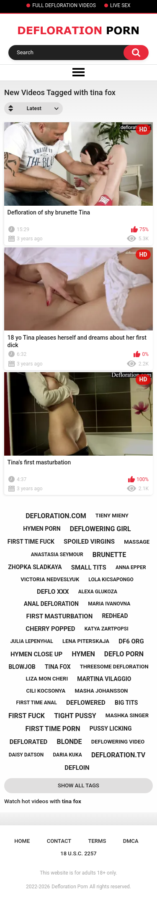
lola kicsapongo (110, 579)
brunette (109, 555)
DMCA (131, 841)
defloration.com (56, 516)
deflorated (29, 742)
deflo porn (124, 654)
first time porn (52, 729)
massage (136, 542)
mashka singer (127, 715)
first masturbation (59, 616)
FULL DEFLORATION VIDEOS (64, 5)
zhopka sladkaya (35, 567)
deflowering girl (100, 529)
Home (22, 841)
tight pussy (75, 716)
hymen (83, 654)
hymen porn (41, 528)
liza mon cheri (47, 679)
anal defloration (51, 603)
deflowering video (118, 742)
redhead (115, 616)
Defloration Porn (69, 887)
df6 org (131, 641)
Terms (97, 841)
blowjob (21, 666)
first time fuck (31, 541)
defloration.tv (118, 755)
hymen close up (36, 654)
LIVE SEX (120, 5)
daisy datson (26, 755)
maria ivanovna (109, 604)
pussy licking (111, 728)
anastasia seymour (57, 554)
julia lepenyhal (31, 641)
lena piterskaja (85, 641)
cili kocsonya (46, 691)
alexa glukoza (97, 592)
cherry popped (50, 629)
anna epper (131, 567)
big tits (126, 702)
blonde (69, 742)
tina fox (58, 666)
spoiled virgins (89, 541)
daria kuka (67, 755)
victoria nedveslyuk (50, 579)
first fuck (26, 716)
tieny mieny (112, 515)
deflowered (86, 702)
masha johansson (101, 691)
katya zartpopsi (107, 629)
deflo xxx (53, 591)
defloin (76, 767)
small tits (88, 567)
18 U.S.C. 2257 (78, 853)
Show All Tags (78, 785)
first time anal (36, 703)
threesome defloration (114, 666)
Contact (59, 841)
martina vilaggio (104, 679)
